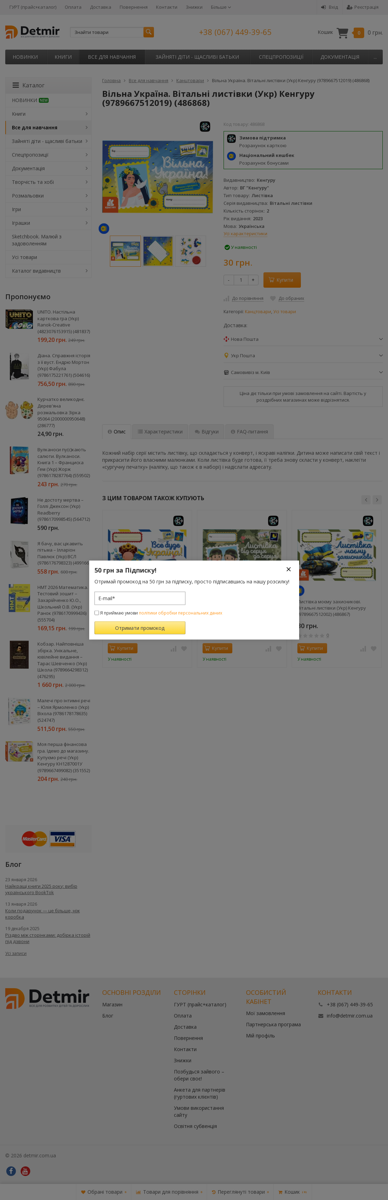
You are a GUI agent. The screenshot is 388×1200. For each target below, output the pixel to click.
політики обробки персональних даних (180, 613)
